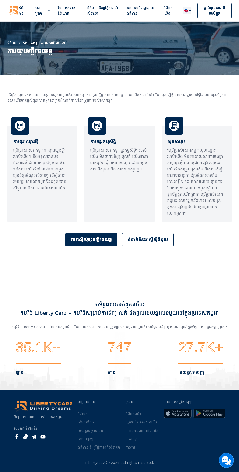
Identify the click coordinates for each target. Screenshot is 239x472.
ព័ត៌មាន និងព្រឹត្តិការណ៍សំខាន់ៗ (102, 11)
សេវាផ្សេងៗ (37, 11)
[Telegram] (34, 437)
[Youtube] (43, 437)
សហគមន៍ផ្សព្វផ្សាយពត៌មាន (140, 11)
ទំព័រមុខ (22, 11)
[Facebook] (17, 437)
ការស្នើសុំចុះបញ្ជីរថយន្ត (91, 239)
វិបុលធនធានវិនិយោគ (66, 11)
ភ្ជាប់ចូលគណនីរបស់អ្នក (214, 11)
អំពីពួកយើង (168, 11)
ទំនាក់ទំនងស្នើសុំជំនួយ (148, 239)
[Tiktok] (25, 436)
